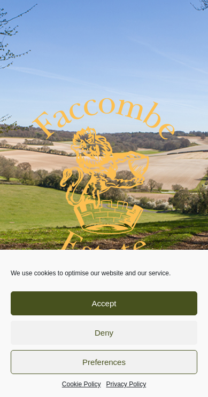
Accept (104, 303)
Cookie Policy (81, 384)
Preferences (104, 362)
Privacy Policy (126, 384)
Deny (104, 332)
